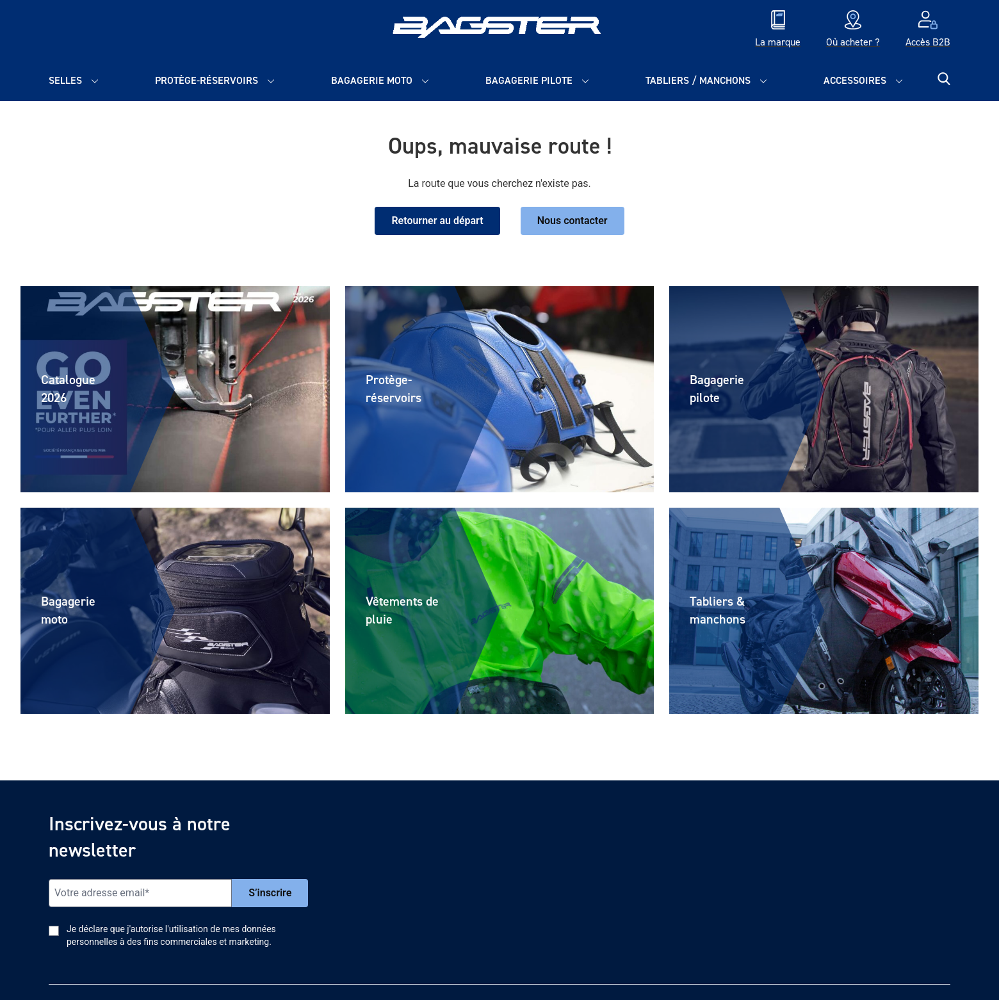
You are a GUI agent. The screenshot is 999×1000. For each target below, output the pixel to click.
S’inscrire (269, 893)
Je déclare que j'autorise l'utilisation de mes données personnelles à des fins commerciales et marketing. (171, 935)
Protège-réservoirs (206, 80)
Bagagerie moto (371, 80)
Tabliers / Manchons (698, 80)
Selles (65, 80)
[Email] (140, 893)
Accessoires (855, 80)
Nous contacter (572, 220)
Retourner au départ (437, 220)
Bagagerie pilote (529, 80)
